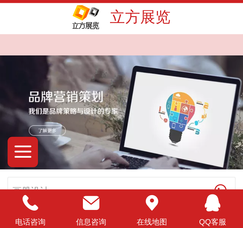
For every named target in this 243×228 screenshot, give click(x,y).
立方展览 (140, 17)
